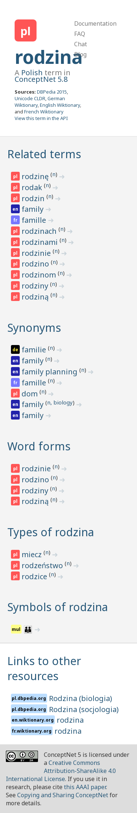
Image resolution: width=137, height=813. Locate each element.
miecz (32, 554)
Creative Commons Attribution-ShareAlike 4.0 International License (61, 771)
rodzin (34, 198)
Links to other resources (44, 668)
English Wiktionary (60, 105)
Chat (80, 44)
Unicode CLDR (30, 98)
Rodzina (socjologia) (84, 709)
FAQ (79, 34)
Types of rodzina (50, 532)
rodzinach (40, 231)
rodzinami (41, 242)
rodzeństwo (43, 565)
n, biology (60, 402)
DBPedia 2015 (52, 91)
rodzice (35, 576)
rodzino (36, 264)
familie (35, 350)
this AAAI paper (85, 787)
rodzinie (37, 253)
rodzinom (40, 275)
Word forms (39, 446)
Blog (80, 54)
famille (35, 220)
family (33, 209)
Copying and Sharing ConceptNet (62, 795)
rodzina (49, 56)
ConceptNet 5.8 (41, 79)
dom (30, 394)
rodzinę (36, 176)
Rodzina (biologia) (80, 698)
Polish (32, 72)
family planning (50, 372)
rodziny (36, 286)
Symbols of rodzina (57, 606)
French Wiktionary (44, 111)
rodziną (36, 297)
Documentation (95, 23)
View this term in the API (41, 118)
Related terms (44, 153)
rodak (33, 187)
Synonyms (34, 327)
